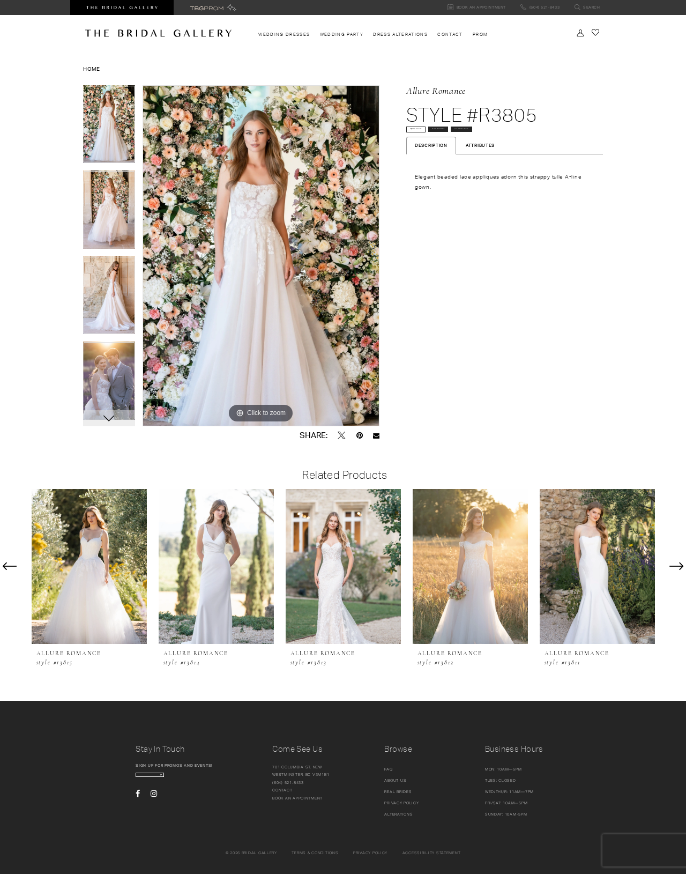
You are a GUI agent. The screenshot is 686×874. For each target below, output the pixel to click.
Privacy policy (370, 852)
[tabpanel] (109, 128)
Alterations (398, 814)
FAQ (388, 769)
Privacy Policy (401, 803)
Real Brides (398, 791)
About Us (395, 780)
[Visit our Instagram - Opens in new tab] (154, 803)
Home (91, 68)
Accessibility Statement (431, 852)
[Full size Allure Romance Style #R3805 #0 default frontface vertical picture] (261, 256)
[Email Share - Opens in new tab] (376, 436)
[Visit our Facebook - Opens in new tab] (138, 803)
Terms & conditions (315, 852)
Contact (282, 790)
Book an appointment (297, 798)
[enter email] (179, 779)
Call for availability (442, 160)
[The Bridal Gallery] (158, 33)
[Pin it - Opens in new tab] (359, 435)
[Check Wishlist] (595, 32)
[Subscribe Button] (214, 779)
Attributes (480, 181)
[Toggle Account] (580, 33)
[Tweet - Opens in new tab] (342, 435)
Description (431, 181)
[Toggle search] (587, 8)
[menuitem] (284, 34)
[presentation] (89, 566)
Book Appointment (514, 138)
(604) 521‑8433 (288, 782)
